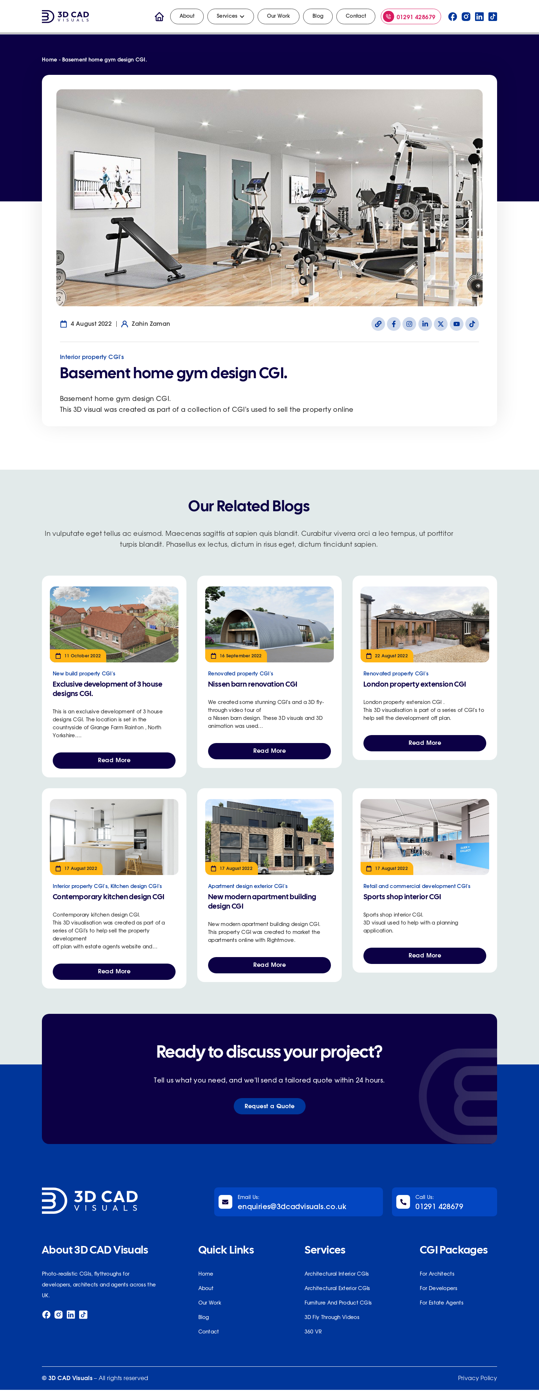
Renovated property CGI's (240, 673)
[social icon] (452, 17)
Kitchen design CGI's (136, 889)
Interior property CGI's (92, 357)
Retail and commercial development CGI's (417, 889)
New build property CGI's (84, 673)
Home (49, 60)
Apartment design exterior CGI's (248, 889)
